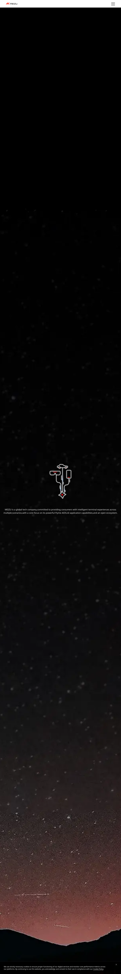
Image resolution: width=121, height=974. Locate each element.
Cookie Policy (98, 969)
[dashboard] (11, 3)
